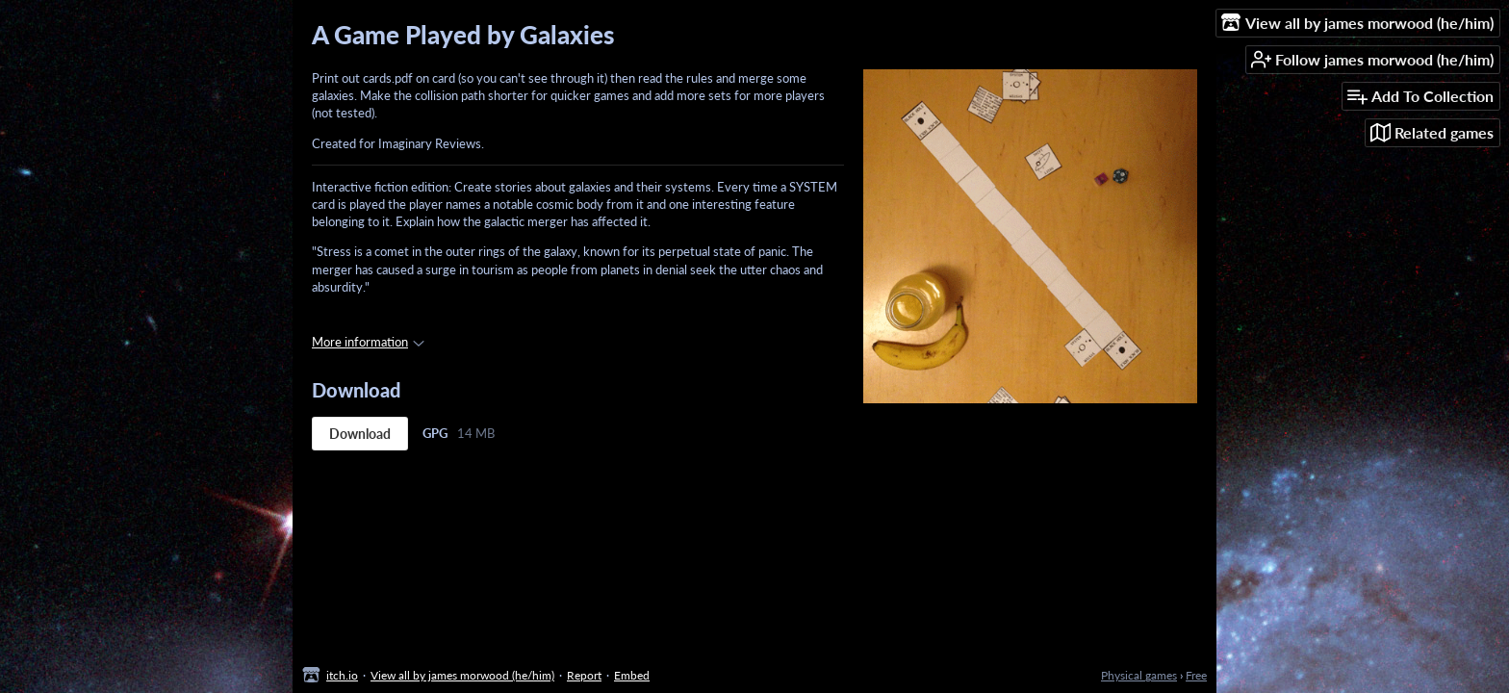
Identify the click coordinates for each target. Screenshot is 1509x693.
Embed (632, 675)
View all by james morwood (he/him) (462, 675)
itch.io (342, 675)
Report (584, 675)
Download (360, 433)
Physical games (1139, 675)
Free (1196, 675)
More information (368, 341)
